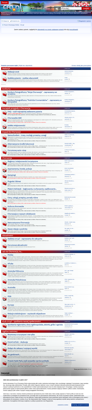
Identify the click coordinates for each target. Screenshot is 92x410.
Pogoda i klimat (14, 181)
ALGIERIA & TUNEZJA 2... (71, 263)
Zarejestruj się (15, 21)
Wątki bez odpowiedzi (25, 65)
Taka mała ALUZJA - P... (70, 304)
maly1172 (67, 136)
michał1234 (67, 73)
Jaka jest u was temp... (70, 334)
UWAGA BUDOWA (69, 71)
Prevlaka (67, 124)
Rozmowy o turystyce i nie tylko (21, 335)
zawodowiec (67, 101)
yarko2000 (67, 119)
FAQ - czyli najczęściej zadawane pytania (25, 112)
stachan (66, 93)
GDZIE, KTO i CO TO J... (70, 341)
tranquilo (67, 170)
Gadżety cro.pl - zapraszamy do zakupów (25, 239)
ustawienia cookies (63, 405)
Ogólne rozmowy (9, 331)
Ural (66, 182)
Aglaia (66, 281)
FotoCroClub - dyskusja (18, 342)
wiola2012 (67, 297)
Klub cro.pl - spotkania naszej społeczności (21, 321)
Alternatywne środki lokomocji (21, 144)
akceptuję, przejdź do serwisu (80, 405)
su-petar (66, 215)
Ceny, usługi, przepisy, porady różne (23, 198)
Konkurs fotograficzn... (70, 91)
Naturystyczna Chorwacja (18, 223)
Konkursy (6, 89)
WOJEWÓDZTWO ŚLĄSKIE (71, 324)
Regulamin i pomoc (85, 21)
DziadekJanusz (68, 306)
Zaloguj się (6, 21)
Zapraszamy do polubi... (70, 244)
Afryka (10, 264)
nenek (66, 162)
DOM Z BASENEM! (69, 168)
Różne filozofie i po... (69, 354)
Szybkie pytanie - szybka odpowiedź (23, 78)
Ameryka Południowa (17, 280)
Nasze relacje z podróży (17, 229)
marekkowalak (68, 145)
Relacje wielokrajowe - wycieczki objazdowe (26, 314)
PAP (66, 264)
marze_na (67, 256)
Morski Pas (67, 112)
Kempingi (12, 175)
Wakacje (6, 69)
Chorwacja (7, 158)
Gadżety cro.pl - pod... (70, 238)
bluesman (67, 176)
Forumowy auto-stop (17, 150)
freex (66, 151)
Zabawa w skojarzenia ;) (70, 360)
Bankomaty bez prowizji (70, 197)
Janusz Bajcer (68, 207)
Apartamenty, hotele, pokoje (20, 169)
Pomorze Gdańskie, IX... (70, 254)
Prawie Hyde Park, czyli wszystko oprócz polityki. (28, 361)
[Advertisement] (46, 48)
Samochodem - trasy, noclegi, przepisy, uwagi (27, 135)
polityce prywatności (37, 401)
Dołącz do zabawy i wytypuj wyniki (22, 348)
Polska (10, 255)
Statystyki (5, 373)
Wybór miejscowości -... (70, 160)
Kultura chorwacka (16, 206)
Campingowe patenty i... (70, 174)
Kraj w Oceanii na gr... (70, 286)
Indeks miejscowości (16, 125)
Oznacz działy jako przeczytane (81, 65)
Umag (66, 77)
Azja (9, 296)
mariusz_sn (67, 335)
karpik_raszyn (68, 190)
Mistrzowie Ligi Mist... (69, 347)
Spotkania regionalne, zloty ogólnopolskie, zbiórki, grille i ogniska (35, 325)
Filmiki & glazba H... (69, 205)
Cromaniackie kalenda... (70, 111)
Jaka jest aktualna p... (70, 180)
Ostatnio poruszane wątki (9, 65)
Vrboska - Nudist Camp (70, 222)
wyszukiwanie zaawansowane (68, 10)
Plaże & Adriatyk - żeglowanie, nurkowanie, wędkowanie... (32, 189)
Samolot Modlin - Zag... (70, 143)
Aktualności (7, 235)
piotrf (66, 288)
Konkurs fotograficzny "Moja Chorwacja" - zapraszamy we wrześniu (32, 93)
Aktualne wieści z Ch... (70, 117)
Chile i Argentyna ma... (70, 279)
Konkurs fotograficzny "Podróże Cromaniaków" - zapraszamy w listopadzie (35, 101)
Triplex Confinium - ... (69, 313)
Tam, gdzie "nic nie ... (69, 228)
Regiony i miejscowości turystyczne (23, 161)
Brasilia (66, 198)
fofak (66, 272)
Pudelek (66, 314)
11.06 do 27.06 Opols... (70, 149)
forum (5, 3)
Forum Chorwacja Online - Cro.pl (14, 25)
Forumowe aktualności (17, 245)
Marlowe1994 (68, 325)
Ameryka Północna (16, 271)
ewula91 (66, 230)
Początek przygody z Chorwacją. (16, 108)
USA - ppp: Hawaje (69, 270)
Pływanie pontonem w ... (70, 188)
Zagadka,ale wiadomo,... (70, 213)
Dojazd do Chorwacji (11, 132)
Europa (11, 305)
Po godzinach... (14, 355)
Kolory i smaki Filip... (69, 295)
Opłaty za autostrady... (70, 134)
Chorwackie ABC (15, 118)
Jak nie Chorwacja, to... (12, 252)
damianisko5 (67, 126)
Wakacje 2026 (13, 72)
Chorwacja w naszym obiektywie (21, 214)
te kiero (66, 79)
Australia (11, 287)
